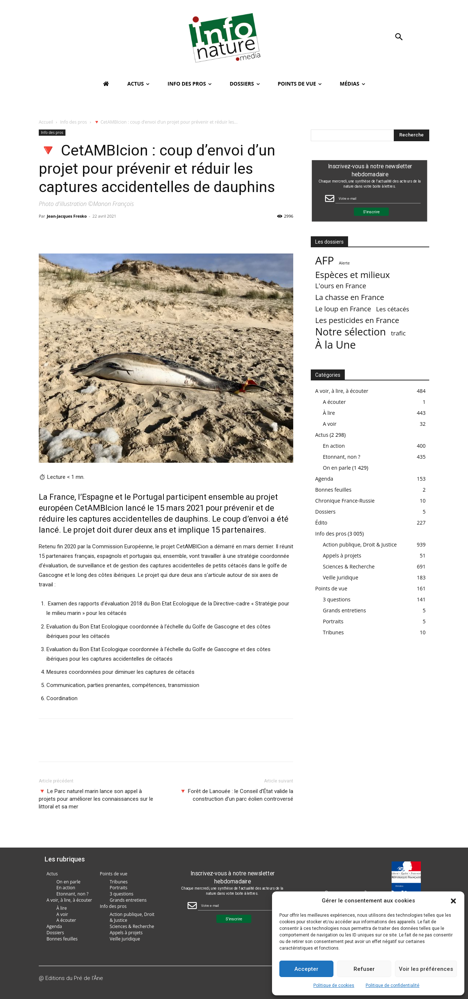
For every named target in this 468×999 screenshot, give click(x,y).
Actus (321, 434)
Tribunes (333, 632)
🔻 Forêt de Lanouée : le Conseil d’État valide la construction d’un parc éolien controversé (236, 795)
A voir (329, 423)
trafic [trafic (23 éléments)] (398, 333)
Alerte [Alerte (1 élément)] (344, 263)
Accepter (306, 969)
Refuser (364, 969)
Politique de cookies (333, 985)
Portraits (333, 621)
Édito (321, 522)
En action (334, 445)
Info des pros (73, 122)
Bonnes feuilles (333, 489)
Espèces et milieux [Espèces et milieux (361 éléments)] (352, 274)
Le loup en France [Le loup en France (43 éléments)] (343, 308)
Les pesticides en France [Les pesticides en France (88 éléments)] (357, 320)
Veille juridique (340, 577)
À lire (329, 412)
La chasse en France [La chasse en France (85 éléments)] (349, 297)
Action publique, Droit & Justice (360, 544)
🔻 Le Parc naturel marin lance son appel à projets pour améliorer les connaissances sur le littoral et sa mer (96, 799)
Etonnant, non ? (341, 456)
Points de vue (331, 588)
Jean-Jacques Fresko (67, 216)
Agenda (324, 478)
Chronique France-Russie (345, 500)
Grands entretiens (344, 610)
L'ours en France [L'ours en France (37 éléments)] (340, 286)
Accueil (46, 122)
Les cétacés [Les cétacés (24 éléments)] (392, 309)
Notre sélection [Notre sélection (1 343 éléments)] (350, 331)
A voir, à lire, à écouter (341, 390)
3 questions (337, 599)
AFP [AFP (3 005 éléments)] (324, 260)
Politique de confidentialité (392, 985)
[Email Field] (377, 198)
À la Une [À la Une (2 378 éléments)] (335, 344)
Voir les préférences (426, 969)
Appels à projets (342, 555)
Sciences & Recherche (349, 566)
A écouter (334, 401)
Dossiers (325, 511)
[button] (453, 901)
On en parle (337, 467)
